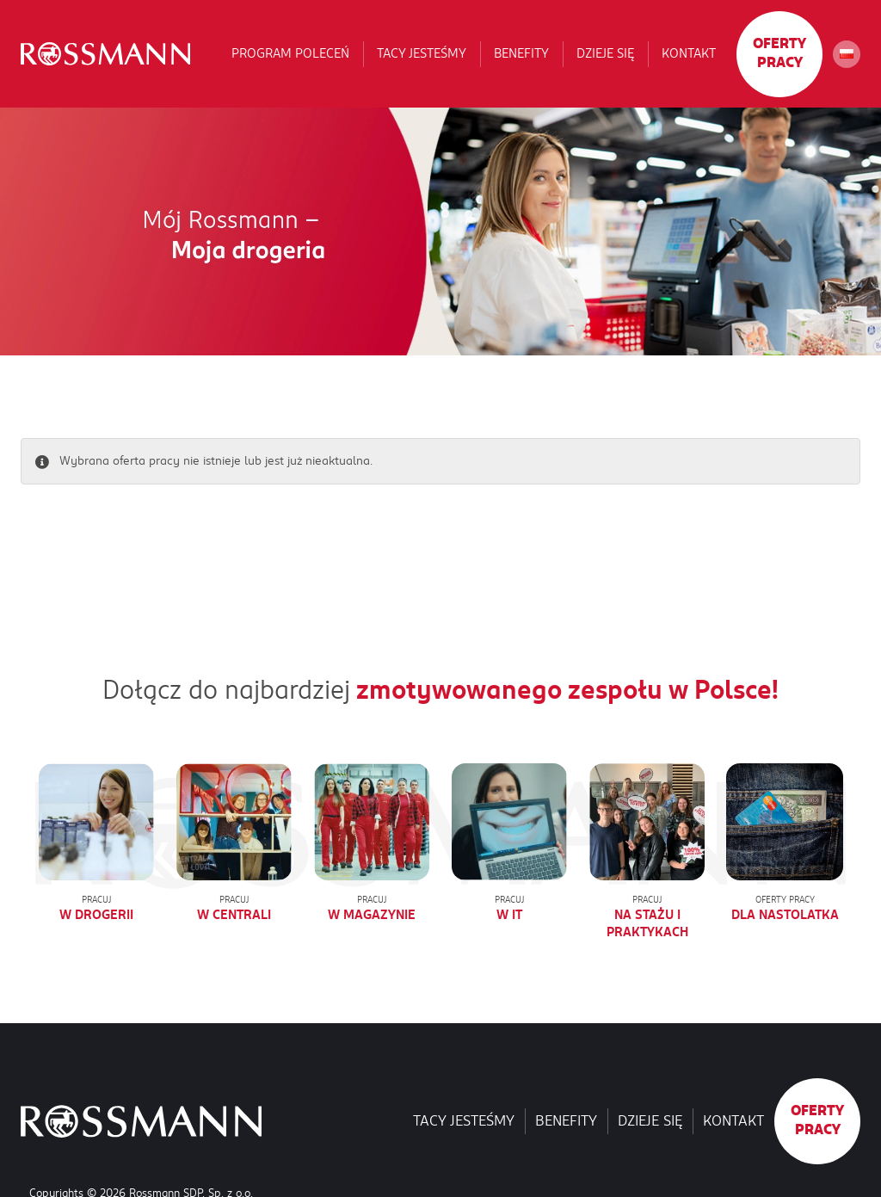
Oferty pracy (779, 53)
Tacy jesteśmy (421, 53)
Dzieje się (605, 53)
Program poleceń (290, 53)
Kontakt (689, 53)
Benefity (521, 53)
